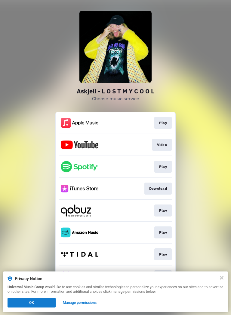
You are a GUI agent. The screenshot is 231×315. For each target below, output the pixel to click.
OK (31, 303)
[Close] (221, 278)
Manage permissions (80, 303)
